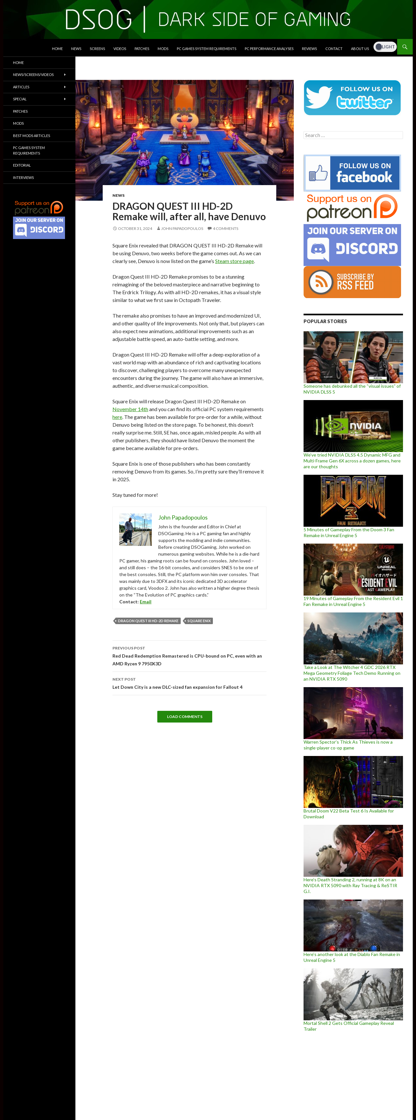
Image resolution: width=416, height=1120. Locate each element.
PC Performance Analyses (269, 48)
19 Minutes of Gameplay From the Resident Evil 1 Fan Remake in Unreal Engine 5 (353, 601)
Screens (97, 48)
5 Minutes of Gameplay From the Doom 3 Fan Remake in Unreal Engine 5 (349, 532)
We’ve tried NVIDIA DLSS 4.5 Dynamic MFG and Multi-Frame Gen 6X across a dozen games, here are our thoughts (352, 460)
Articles (21, 87)
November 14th (130, 409)
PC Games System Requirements (206, 48)
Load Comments (184, 716)
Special (20, 99)
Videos (119, 48)
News (76, 48)
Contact (334, 48)
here (117, 417)
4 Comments (225, 228)
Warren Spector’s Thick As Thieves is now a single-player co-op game (348, 744)
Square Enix (199, 621)
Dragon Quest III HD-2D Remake (148, 621)
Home (57, 48)
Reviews (309, 48)
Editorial (22, 165)
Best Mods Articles (31, 135)
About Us (360, 48)
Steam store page (234, 261)
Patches (142, 48)
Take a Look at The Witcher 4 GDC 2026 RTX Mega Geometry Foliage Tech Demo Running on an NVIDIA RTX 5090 (352, 673)
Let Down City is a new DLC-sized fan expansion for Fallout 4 (189, 682)
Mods (163, 48)
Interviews (23, 177)
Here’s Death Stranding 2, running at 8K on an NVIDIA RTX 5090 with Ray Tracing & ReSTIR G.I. (350, 885)
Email (145, 601)
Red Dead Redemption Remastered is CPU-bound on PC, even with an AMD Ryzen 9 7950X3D (189, 655)
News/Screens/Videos (33, 74)
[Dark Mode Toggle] (385, 47)
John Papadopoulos (182, 228)
